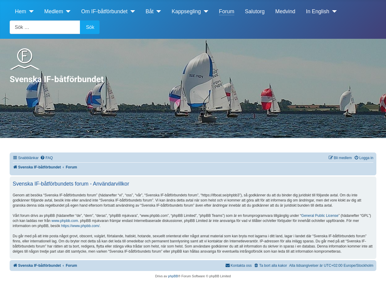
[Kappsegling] (204, 11)
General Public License (319, 216)
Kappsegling (186, 11)
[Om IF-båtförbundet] (131, 11)
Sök (90, 27)
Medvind (285, 11)
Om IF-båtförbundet (104, 11)
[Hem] (30, 11)
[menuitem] (46, 158)
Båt (149, 11)
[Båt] (157, 11)
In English (317, 11)
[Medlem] (67, 11)
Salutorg (255, 11)
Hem (20, 11)
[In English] (333, 11)
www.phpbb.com (65, 221)
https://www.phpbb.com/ (80, 226)
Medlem (53, 11)
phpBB (173, 276)
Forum (226, 11)
